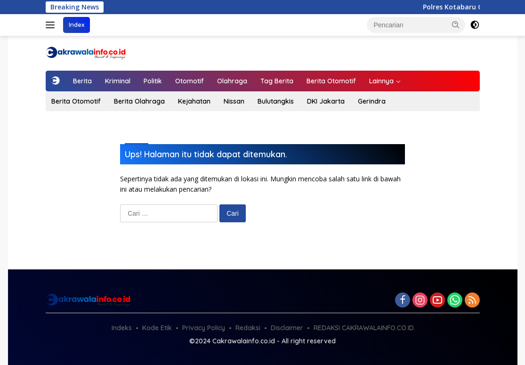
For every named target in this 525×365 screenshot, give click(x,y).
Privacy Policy (203, 328)
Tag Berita (276, 81)
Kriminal (117, 81)
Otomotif (189, 81)
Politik (153, 81)
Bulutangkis (276, 101)
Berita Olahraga (139, 101)
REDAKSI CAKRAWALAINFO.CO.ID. (364, 328)
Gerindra (372, 101)
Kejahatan (194, 101)
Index (76, 24)
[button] (455, 24)
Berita (82, 81)
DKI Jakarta (326, 101)
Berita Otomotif (331, 81)
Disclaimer (287, 328)
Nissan (234, 101)
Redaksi (247, 328)
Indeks (122, 328)
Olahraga (232, 81)
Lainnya (381, 81)
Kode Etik (157, 328)
